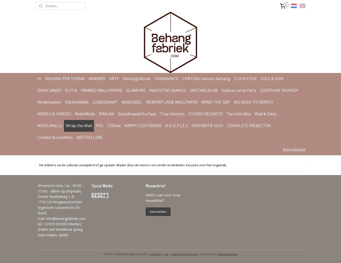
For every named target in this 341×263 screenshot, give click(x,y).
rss (166, 254)
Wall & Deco (266, 114)
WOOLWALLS (50, 125)
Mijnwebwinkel (228, 254)
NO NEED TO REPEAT (254, 102)
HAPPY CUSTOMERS (143, 125)
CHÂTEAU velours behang (206, 78)
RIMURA (106, 114)
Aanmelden (158, 211)
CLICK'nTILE (245, 78)
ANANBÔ (96, 78)
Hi (39, 78)
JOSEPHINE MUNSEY (279, 90)
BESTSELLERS (89, 137)
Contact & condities (55, 137)
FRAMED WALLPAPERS (101, 90)
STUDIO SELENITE (206, 114)
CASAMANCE (166, 78)
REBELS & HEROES (54, 114)
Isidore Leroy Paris (239, 90)
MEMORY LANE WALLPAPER (172, 102)
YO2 (99, 125)
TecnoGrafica (239, 114)
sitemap (156, 254)
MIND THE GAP (216, 102)
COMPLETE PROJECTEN (249, 125)
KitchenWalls (77, 102)
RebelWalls (85, 114)
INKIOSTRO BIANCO (167, 90)
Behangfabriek (137, 78)
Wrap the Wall (79, 125)
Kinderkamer (49, 102)
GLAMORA (135, 90)
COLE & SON (272, 78)
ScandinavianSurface (137, 114)
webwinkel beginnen (185, 254)
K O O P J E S (176, 125)
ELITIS (71, 90)
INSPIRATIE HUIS (207, 125)
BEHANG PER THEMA (65, 78)
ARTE (114, 78)
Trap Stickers (172, 114)
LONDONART (105, 102)
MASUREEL (132, 102)
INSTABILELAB (204, 90)
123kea (113, 125)
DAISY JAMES (49, 90)
